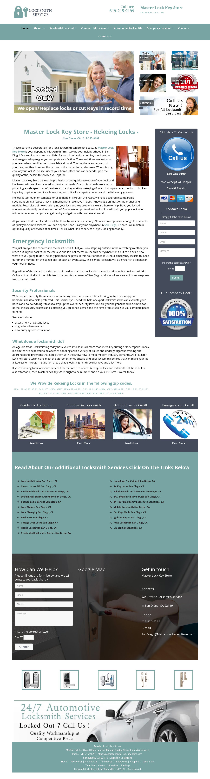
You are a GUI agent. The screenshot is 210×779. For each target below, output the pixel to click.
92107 (60, 389)
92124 (56, 393)
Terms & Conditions (95, 765)
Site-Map (125, 765)
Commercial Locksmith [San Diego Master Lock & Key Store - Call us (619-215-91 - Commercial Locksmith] (83, 405)
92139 (113, 393)
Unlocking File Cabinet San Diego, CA (134, 481)
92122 (42, 393)
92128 (78, 393)
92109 (74, 389)
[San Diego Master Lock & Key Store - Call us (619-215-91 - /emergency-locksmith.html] (173, 85)
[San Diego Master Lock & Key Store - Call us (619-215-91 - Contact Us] (146, 103)
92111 (88, 389)
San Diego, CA (72, 138)
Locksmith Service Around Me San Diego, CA (46, 496)
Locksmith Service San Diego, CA (39, 481)
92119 (131, 389)
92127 (70, 393)
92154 (121, 393)
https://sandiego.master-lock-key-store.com (120, 754)
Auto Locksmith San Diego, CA (130, 522)
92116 (117, 389)
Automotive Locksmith (128, 28)
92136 (106, 393)
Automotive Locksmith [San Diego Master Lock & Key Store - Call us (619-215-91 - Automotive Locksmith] (131, 405)
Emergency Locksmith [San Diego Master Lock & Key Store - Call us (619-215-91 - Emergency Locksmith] (178, 405)
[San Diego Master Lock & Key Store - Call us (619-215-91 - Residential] (146, 58)
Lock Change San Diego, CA (36, 507)
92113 (95, 389)
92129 (85, 393)
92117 (124, 389)
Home (24, 28)
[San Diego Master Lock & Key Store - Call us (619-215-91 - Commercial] (178, 58)
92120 (138, 389)
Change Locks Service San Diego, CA (41, 501)
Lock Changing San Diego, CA (37, 512)
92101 (17, 389)
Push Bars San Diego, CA (34, 517)
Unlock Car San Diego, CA (128, 527)
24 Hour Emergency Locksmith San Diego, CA (139, 501)
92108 (67, 389)
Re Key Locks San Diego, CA (129, 486)
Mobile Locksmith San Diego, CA (132, 507)
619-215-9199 (121, 10)
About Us (39, 28)
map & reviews (140, 750)
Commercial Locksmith (95, 28)
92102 (24, 389)
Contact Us (105, 36)
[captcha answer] (180, 268)
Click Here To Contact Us (176, 132)
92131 (99, 393)
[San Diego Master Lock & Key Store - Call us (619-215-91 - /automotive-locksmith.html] (141, 85)
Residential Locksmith (62, 28)
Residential (76, 761)
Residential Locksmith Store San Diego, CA (45, 491)
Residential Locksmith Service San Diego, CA (46, 533)
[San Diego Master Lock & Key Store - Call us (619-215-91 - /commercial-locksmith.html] (173, 62)
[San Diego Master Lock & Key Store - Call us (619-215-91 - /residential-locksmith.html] (141, 62)
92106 (52, 389)
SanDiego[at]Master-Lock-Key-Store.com (169, 634)
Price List (113, 765)
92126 (63, 393)
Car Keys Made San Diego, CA (130, 512)
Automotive (106, 761)
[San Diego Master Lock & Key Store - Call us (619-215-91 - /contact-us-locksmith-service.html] (141, 108)
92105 (45, 389)
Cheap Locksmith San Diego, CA (38, 486)
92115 (109, 389)
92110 (81, 389)
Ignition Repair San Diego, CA (130, 517)
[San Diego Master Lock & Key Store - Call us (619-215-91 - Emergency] (178, 80)
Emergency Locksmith (160, 28)
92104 (38, 389)
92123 (49, 393)
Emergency (121, 761)
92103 (31, 389)
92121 (145, 389)
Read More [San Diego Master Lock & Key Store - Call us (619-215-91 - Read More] (36, 443)
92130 (92, 393)
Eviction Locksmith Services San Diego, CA (137, 491)
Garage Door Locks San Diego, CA (39, 522)
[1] (185, 82)
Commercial (91, 761)
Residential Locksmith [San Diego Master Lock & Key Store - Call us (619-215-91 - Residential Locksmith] (36, 405)
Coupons (183, 28)
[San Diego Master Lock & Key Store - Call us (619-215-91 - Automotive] (146, 80)
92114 (102, 389)
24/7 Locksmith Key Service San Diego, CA (137, 496)
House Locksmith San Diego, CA (39, 527)
